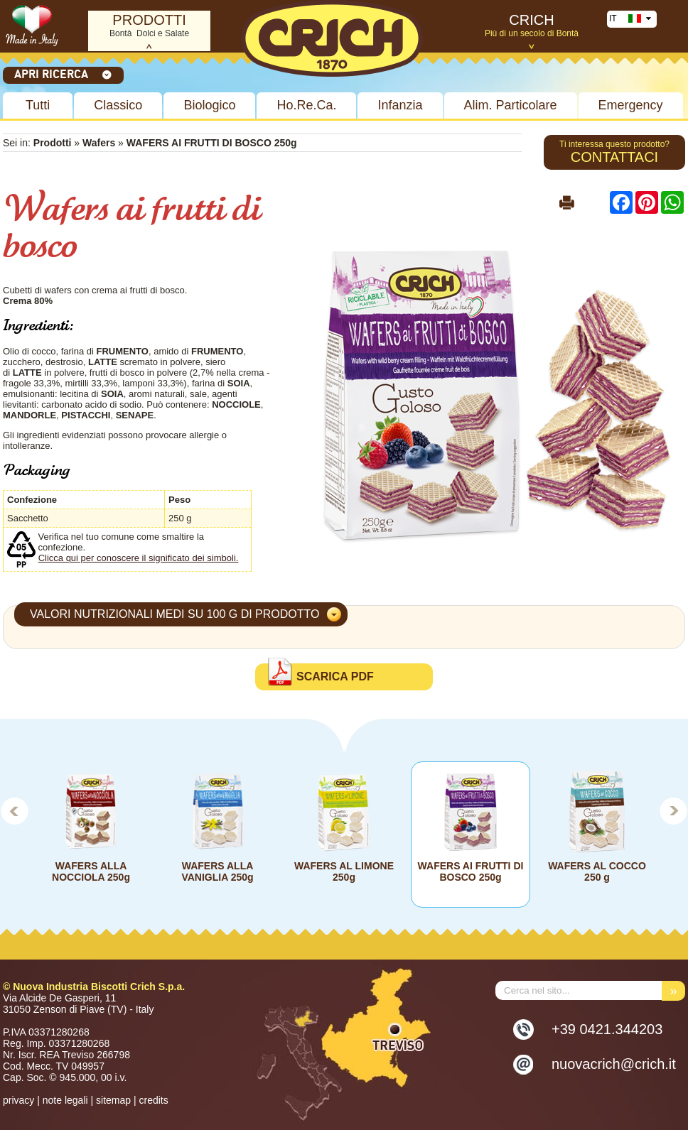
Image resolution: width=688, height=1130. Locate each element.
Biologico (209, 105)
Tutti (38, 105)
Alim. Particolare (510, 105)
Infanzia (399, 105)
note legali (65, 1100)
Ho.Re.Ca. (306, 105)
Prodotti (52, 142)
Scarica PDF (335, 676)
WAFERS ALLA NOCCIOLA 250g (91, 871)
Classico (118, 105)
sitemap (113, 1100)
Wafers (98, 142)
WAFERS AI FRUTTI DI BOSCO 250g (471, 871)
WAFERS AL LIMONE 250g (344, 871)
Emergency (630, 105)
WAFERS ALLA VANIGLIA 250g (217, 871)
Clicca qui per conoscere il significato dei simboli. (138, 558)
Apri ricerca (63, 74)
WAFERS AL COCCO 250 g (597, 871)
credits (153, 1100)
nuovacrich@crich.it (614, 1064)
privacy (18, 1100)
